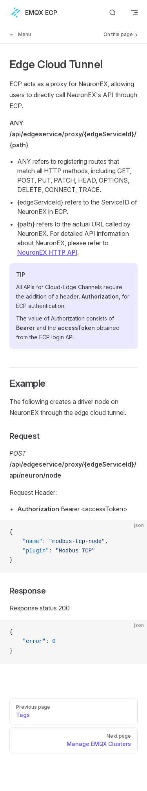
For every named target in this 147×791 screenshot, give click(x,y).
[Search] (112, 12)
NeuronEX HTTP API (47, 252)
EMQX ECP (33, 12)
